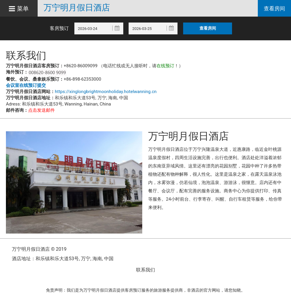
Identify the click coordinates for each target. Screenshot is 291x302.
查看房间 (274, 8)
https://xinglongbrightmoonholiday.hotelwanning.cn (105, 91)
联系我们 (145, 270)
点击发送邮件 (41, 110)
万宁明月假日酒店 (77, 8)
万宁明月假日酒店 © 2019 (39, 249)
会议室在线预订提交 (26, 85)
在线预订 (165, 65)
